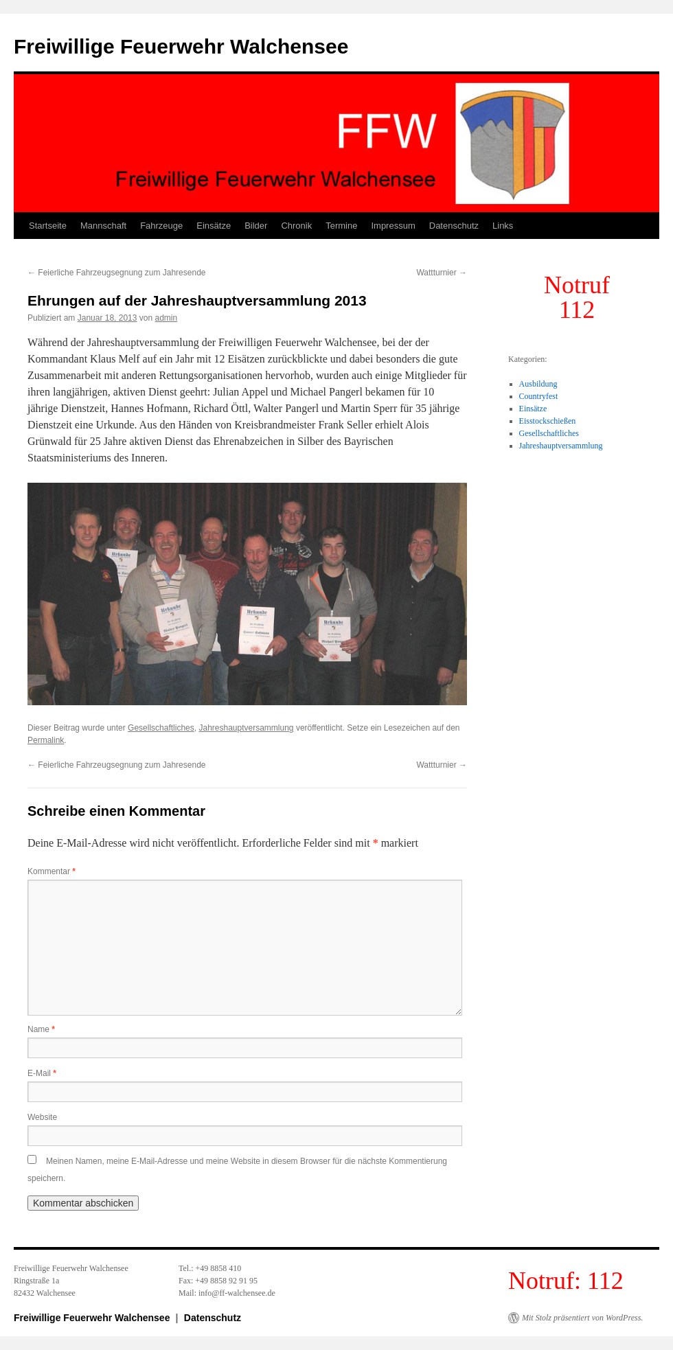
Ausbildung (538, 384)
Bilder (255, 225)
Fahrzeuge (161, 225)
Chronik (296, 225)
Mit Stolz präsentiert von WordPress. (582, 1318)
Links (502, 225)
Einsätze (213, 225)
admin (166, 318)
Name (41, 1029)
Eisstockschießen (547, 421)
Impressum (393, 225)
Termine (341, 225)
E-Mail (41, 1073)
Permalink (45, 740)
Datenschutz (454, 225)
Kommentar (51, 871)
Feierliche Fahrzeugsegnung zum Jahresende (116, 272)
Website (42, 1117)
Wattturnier (441, 272)
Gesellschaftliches (161, 728)
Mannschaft (103, 225)
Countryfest (538, 396)
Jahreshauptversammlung (245, 728)
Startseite (48, 225)
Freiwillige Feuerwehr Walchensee (181, 46)
